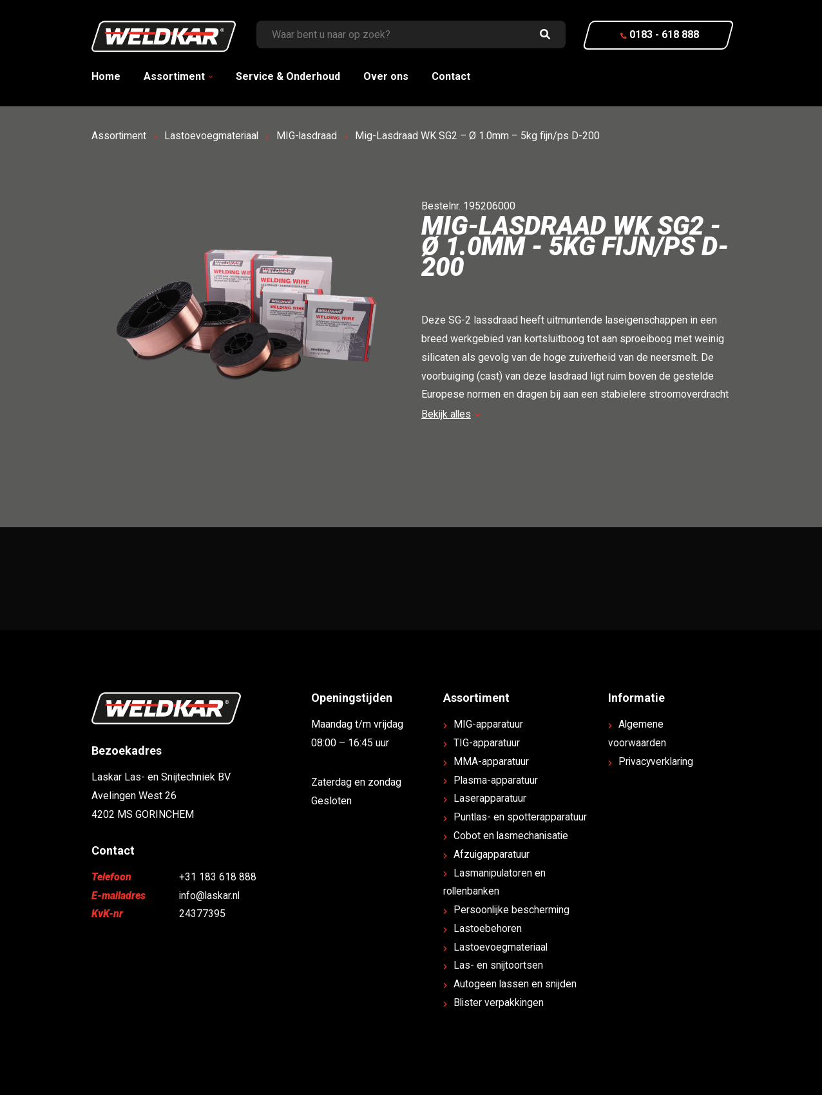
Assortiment (174, 76)
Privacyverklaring (657, 761)
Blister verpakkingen (500, 1002)
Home (105, 76)
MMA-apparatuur (491, 761)
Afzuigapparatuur (492, 854)
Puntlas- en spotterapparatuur (521, 817)
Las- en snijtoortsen (499, 965)
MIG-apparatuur (488, 724)
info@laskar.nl (210, 895)
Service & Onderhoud (288, 76)
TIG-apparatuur (487, 743)
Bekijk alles (451, 414)
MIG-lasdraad (308, 136)
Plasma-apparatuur (496, 780)
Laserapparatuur (490, 798)
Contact (451, 76)
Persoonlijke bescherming (512, 910)
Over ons (385, 76)
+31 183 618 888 (217, 877)
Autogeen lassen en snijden (516, 984)
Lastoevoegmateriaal (212, 136)
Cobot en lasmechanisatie (512, 835)
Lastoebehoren (488, 928)
